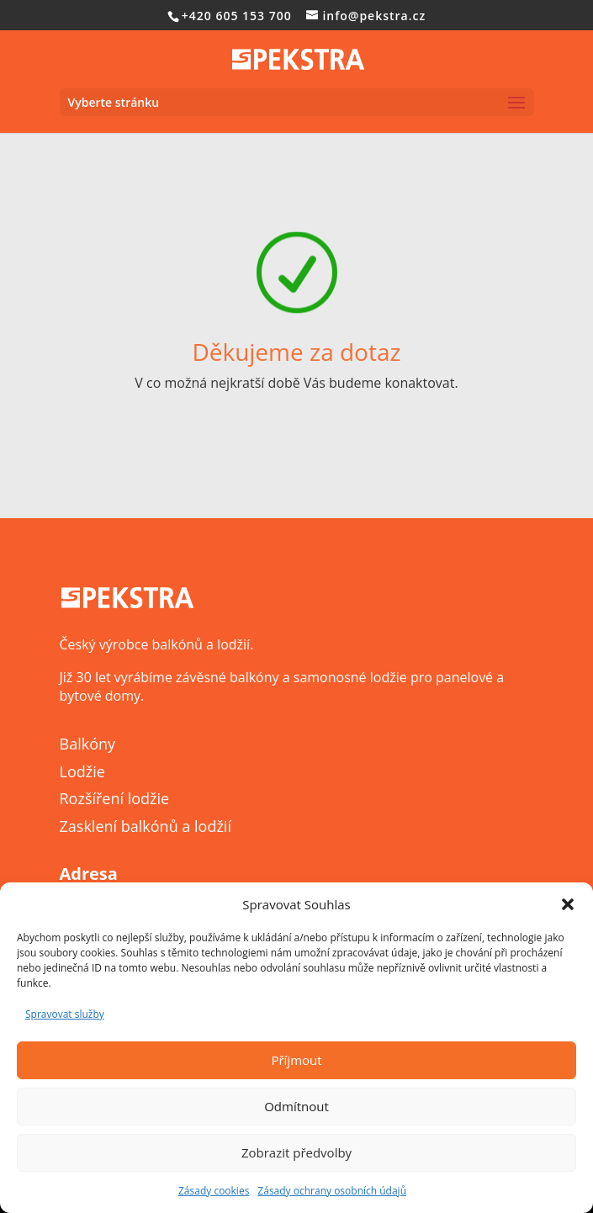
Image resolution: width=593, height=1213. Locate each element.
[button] (567, 904)
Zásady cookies (213, 1191)
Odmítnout (296, 1106)
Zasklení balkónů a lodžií (145, 826)
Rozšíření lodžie (115, 798)
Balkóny (88, 744)
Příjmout (296, 1059)
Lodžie (82, 771)
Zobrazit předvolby (296, 1152)
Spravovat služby (64, 1014)
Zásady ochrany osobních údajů (331, 1191)
